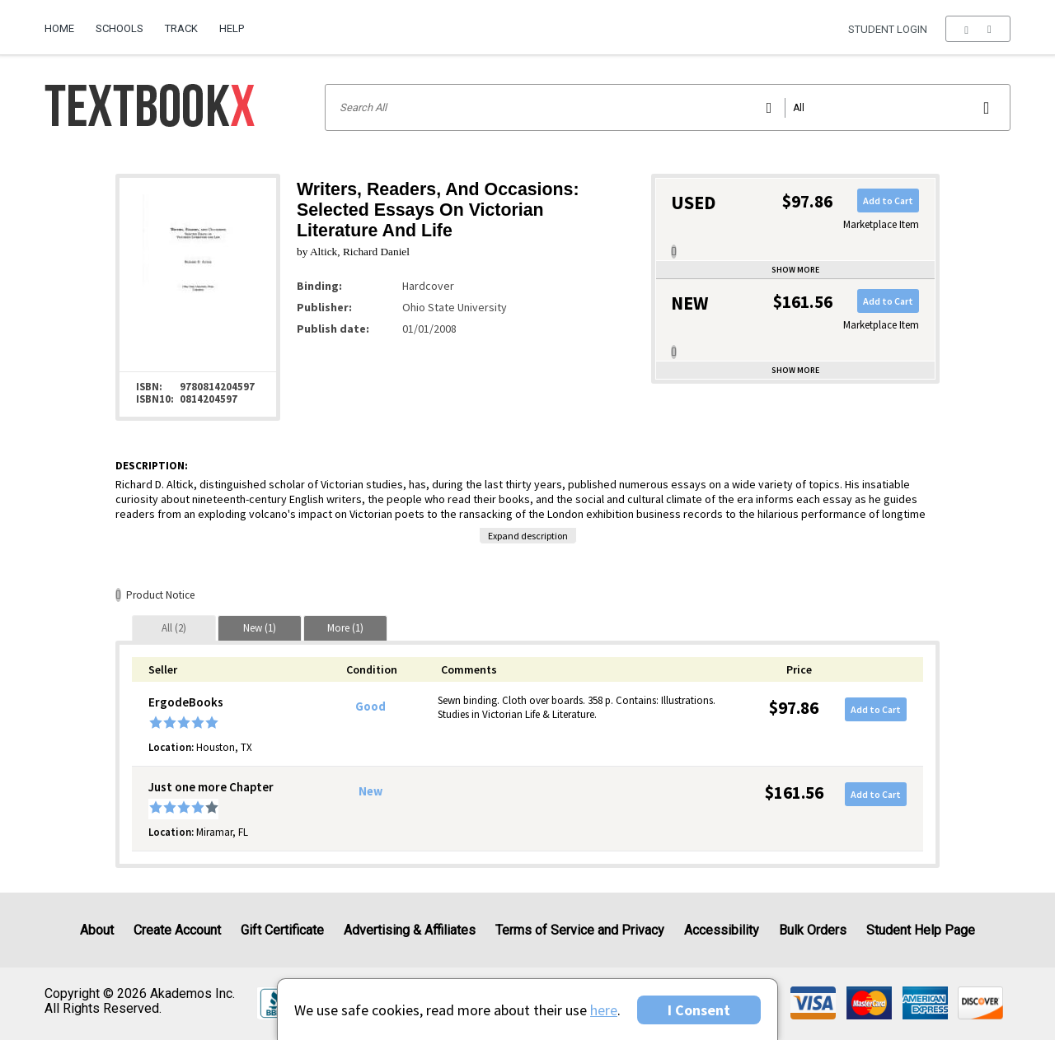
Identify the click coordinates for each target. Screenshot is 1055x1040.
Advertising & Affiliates (410, 930)
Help (231, 28)
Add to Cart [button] (888, 200)
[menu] (977, 29)
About (97, 930)
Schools (119, 28)
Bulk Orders (812, 930)
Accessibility (721, 930)
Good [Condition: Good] (370, 706)
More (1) (345, 628)
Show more (795, 269)
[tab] (174, 628)
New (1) (259, 628)
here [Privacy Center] (603, 1009)
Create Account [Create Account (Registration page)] (177, 930)
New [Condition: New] (370, 791)
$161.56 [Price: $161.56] (794, 792)
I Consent (699, 1009)
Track (181, 28)
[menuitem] (65, 22)
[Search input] (667, 107)
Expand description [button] (528, 535)
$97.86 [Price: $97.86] (793, 708)
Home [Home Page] (59, 28)
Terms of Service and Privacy (579, 930)
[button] (977, 29)
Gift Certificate (282, 930)
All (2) (174, 628)
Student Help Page (920, 930)
